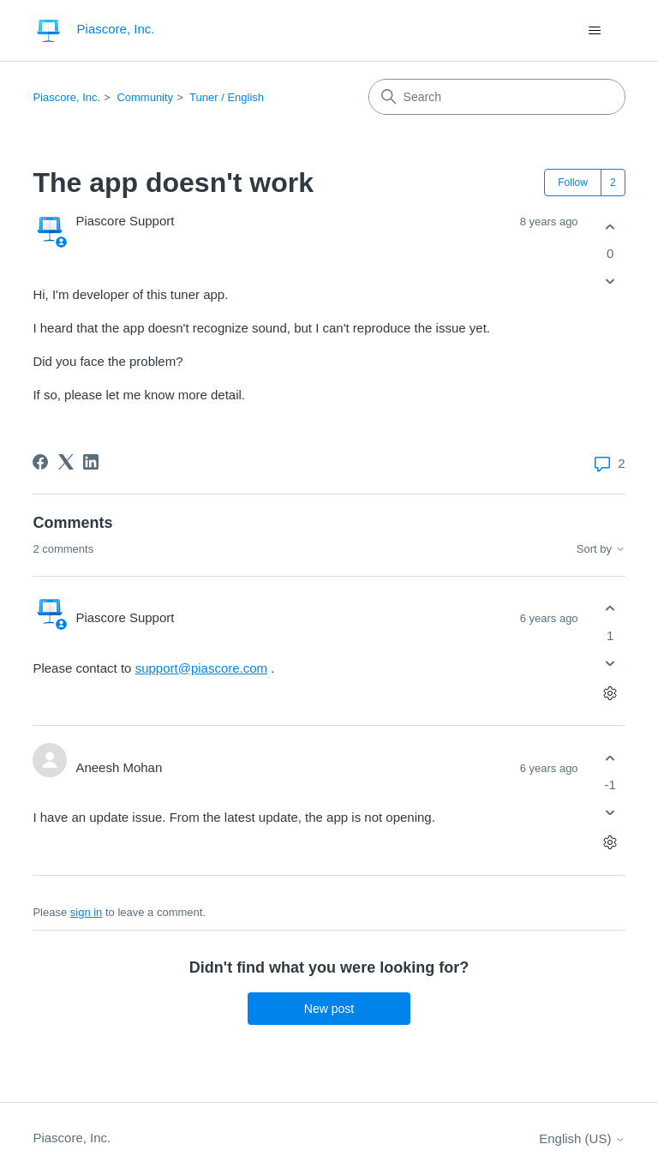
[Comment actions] (610, 693)
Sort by (601, 549)
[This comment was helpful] (610, 609)
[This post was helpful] (610, 227)
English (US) (582, 1138)
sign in (86, 912)
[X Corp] (66, 462)
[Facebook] (40, 462)
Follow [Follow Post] (573, 183)
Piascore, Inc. (66, 97)
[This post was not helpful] (610, 281)
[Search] (497, 97)
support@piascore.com (201, 668)
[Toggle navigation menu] (595, 31)
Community (145, 97)
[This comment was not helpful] (610, 663)
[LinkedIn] (91, 462)
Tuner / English (226, 97)
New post (329, 1008)
